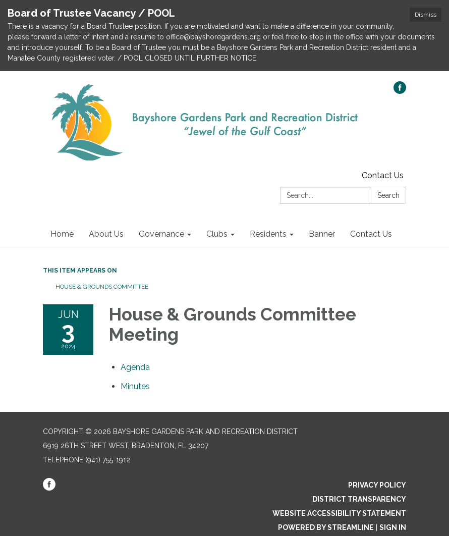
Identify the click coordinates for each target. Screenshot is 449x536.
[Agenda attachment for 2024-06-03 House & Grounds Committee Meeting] (135, 367)
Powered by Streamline (326, 527)
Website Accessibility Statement (339, 513)
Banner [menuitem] (322, 234)
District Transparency (359, 499)
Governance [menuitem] (161, 234)
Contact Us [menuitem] (371, 234)
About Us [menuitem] (106, 234)
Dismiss (425, 14)
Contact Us (383, 175)
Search (388, 195)
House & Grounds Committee (101, 286)
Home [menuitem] (62, 234)
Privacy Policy (377, 485)
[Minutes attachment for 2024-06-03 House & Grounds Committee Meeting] (135, 386)
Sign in (392, 527)
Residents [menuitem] (268, 234)
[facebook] (400, 91)
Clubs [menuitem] (217, 234)
